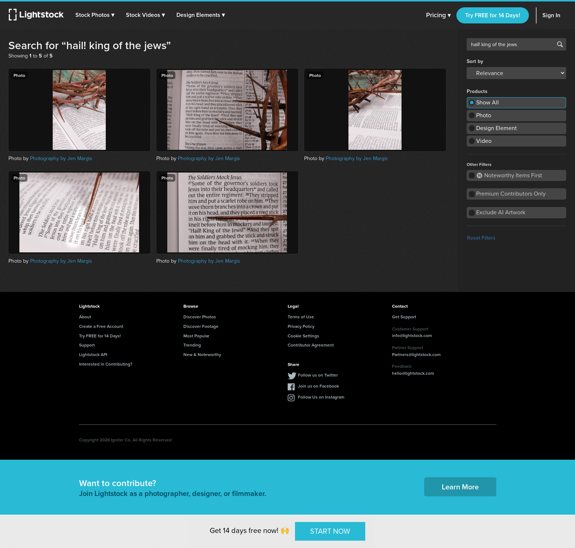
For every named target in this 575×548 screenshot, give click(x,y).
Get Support (404, 317)
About (85, 317)
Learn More (460, 486)
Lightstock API (93, 354)
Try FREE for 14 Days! (492, 15)
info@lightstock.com (412, 335)
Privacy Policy (301, 326)
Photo (483, 115)
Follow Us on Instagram (321, 397)
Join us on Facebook (318, 386)
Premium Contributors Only (511, 193)
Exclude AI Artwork (500, 212)
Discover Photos (199, 317)
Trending (192, 345)
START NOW (330, 531)
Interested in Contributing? (105, 364)
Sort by (475, 61)
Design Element (496, 128)
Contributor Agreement (311, 345)
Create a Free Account (101, 326)
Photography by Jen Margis (61, 158)
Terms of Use (301, 317)
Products (477, 91)
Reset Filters (481, 238)
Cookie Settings (303, 336)
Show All (487, 102)
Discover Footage (201, 326)
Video (484, 141)
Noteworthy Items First (509, 175)
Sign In (551, 15)
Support (87, 345)
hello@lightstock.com (413, 373)
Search (560, 44)
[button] (94, 15)
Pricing (438, 15)
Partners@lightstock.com (416, 354)
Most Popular (196, 336)
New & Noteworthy (202, 354)
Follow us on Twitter (318, 375)
